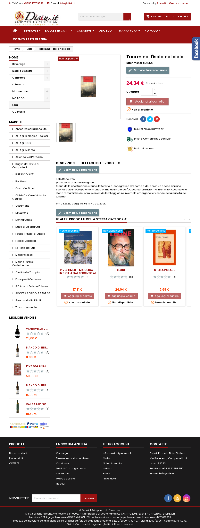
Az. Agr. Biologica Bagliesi (31, 136)
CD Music (18, 112)
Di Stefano (21, 213)
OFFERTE (14, 463)
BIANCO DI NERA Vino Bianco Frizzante (37, 385)
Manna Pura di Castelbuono (23, 263)
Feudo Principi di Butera (30, 234)
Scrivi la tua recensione (147, 70)
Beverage (31, 31)
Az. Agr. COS (23, 143)
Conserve (84, 31)
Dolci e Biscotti (57, 31)
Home (13, 57)
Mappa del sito (65, 478)
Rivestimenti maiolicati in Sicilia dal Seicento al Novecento (77, 273)
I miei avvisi (110, 478)
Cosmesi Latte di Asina (30, 39)
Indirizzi (107, 468)
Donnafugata (23, 220)
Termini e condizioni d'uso (72, 458)
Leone (121, 270)
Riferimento (134, 63)
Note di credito (112, 463)
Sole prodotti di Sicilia (29, 300)
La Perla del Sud (25, 248)
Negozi (60, 484)
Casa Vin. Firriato (26, 188)
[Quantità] (147, 92)
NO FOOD (151, 31)
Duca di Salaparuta (27, 227)
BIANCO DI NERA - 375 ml (37, 347)
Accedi (161, 3)
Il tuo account (116, 444)
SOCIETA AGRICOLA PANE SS (32, 293)
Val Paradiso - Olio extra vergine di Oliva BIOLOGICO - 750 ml (37, 404)
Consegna (63, 453)
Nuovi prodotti (18, 453)
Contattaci (62, 473)
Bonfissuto (22, 181)
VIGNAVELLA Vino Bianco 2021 (37, 328)
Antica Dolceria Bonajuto (31, 129)
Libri (15, 105)
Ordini (107, 458)
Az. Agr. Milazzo (25, 150)
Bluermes (114, 510)
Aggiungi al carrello (146, 101)
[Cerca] (104, 16)
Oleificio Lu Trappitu (27, 272)
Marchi (15, 122)
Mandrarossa (24, 255)
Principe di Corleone (28, 279)
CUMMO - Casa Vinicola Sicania (29, 197)
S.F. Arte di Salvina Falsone (31, 286)
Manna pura (128, 31)
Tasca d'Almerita (26, 307)
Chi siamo (62, 463)
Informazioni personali (117, 453)
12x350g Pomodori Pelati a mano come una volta (37, 366)
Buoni (106, 473)
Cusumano (22, 206)
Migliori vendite (22, 317)
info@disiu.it (68, 3)
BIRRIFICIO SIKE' (24, 174)
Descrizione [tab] (66, 163)
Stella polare (164, 270)
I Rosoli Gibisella (25, 241)
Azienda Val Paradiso (29, 157)
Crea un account (179, 3)
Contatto (159, 444)
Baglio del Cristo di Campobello (25, 165)
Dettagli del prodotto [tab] (100, 163)
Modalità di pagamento (71, 468)
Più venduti (16, 458)
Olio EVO (105, 31)
